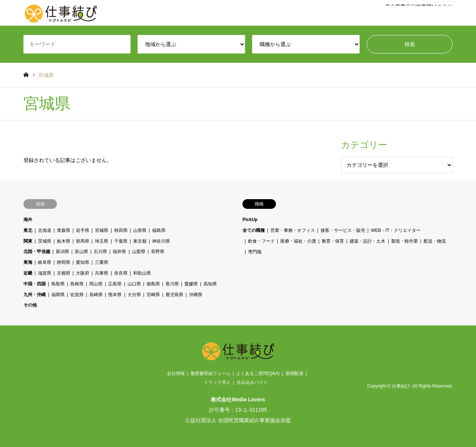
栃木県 (63, 241)
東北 (27, 230)
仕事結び (401, 386)
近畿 (27, 273)
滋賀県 (44, 273)
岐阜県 (44, 262)
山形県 (139, 230)
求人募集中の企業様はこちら (419, 13)
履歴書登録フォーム (210, 373)
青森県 (63, 230)
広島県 (115, 283)
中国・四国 (34, 283)
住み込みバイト (252, 382)
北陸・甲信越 (36, 251)
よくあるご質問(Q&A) (258, 373)
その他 (30, 305)
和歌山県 (142, 273)
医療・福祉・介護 (298, 241)
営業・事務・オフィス (292, 230)
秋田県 (120, 230)
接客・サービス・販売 (343, 230)
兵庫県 (101, 273)
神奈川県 (161, 241)
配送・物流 (434, 241)
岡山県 (96, 283)
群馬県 (82, 241)
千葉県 (120, 241)
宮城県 (101, 230)
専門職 (254, 251)
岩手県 (82, 230)
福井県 (119, 251)
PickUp (250, 219)
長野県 (157, 251)
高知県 (210, 283)
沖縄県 (195, 294)
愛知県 (82, 262)
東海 (27, 262)
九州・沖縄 (34, 294)
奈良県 (120, 273)
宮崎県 (153, 294)
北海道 (44, 230)
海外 (27, 219)
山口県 (134, 283)
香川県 (171, 283)
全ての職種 (253, 230)
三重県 (101, 262)
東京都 (139, 241)
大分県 (134, 294)
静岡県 (63, 262)
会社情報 (176, 373)
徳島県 (153, 283)
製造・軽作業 (404, 241)
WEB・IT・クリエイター (396, 230)
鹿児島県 (174, 294)
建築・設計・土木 (367, 241)
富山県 (81, 251)
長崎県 (96, 294)
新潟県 (62, 251)
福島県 (158, 230)
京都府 (63, 273)
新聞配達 (294, 373)
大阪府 (82, 273)
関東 (27, 241)
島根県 (77, 283)
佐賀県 (77, 294)
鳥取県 (58, 283)
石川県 (100, 251)
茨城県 (44, 241)
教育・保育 (333, 241)
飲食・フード (261, 241)
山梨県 (138, 251)
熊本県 (115, 294)
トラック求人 (217, 382)
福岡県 (58, 294)
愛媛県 (191, 283)
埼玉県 (101, 241)
